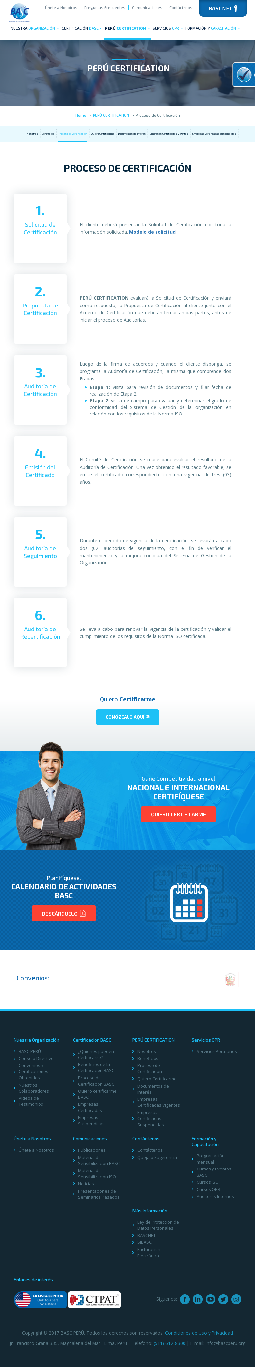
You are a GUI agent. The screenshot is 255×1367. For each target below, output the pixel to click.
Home (80, 115)
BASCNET (146, 1235)
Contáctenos (180, 7)
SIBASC (144, 1242)
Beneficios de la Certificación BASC (96, 1067)
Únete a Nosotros (61, 7)
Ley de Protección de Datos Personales (158, 1225)
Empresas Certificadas (90, 1107)
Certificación (82, 28)
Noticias (86, 1184)
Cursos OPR (208, 1189)
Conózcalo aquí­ (128, 717)
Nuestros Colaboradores (34, 1088)
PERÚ (127, 28)
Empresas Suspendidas (91, 1120)
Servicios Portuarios (217, 1051)
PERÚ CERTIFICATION (111, 115)
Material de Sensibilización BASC (99, 1160)
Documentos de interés (132, 133)
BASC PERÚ (30, 1051)
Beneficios (48, 133)
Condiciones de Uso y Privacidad (199, 1333)
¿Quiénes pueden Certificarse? (96, 1054)
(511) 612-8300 (169, 1343)
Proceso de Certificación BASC (96, 1081)
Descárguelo (64, 913)
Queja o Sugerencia (157, 1157)
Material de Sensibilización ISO (97, 1174)
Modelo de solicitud (152, 232)
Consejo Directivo (36, 1058)
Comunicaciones (147, 7)
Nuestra (35, 28)
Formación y (212, 28)
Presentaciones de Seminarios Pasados (99, 1194)
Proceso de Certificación (72, 133)
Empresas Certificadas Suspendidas (214, 133)
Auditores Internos (215, 1196)
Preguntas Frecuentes (104, 7)
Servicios (168, 28)
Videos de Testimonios (31, 1101)
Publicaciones (92, 1150)
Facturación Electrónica (148, 1252)
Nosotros (32, 133)
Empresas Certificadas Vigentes (169, 133)
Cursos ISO (208, 1182)
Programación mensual (211, 1159)
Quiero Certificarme (102, 133)
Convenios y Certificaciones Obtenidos (33, 1071)
